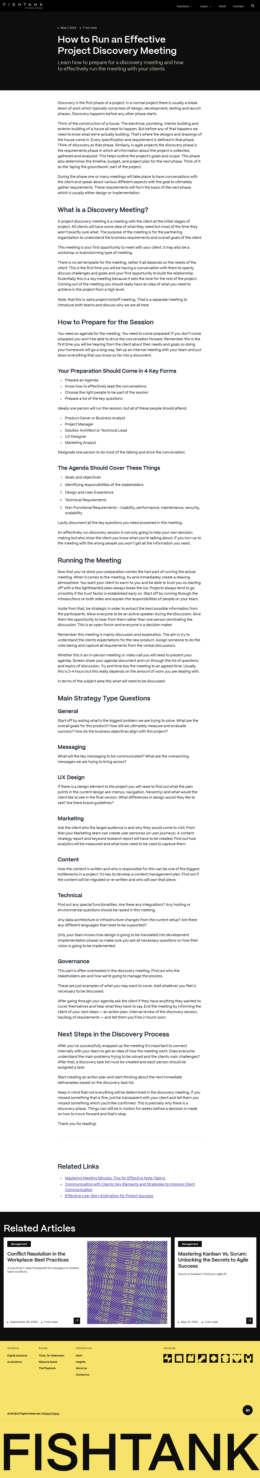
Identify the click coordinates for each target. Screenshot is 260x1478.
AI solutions (14, 1361)
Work (222, 6)
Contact (238, 6)
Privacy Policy (50, 1413)
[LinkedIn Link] (248, 1410)
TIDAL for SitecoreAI (51, 1355)
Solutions (185, 6)
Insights (80, 1361)
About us (81, 1368)
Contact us (82, 1374)
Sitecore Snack (48, 1361)
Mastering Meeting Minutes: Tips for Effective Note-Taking (115, 1178)
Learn (206, 6)
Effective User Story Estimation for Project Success (109, 1196)
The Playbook (47, 1368)
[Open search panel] (253, 5)
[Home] (23, 6)
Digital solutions (17, 1355)
